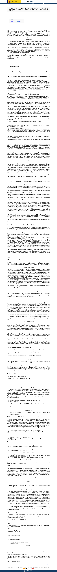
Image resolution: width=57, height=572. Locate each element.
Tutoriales (42, 567)
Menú (42, 3)
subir (47, 564)
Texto (8, 25)
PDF (12, 21)
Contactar (9, 567)
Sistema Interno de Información (36, 567)
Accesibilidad (24, 567)
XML (20, 21)
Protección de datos (29, 567)
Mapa (18, 567)
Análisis (12, 25)
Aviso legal (21, 567)
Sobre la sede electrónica (14, 567)
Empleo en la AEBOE (46, 567)
